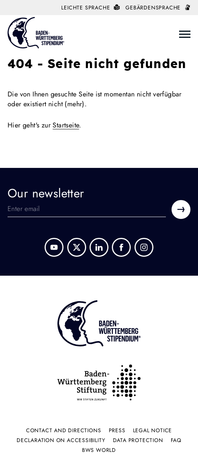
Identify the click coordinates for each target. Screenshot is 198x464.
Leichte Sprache (90, 7)
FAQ (176, 440)
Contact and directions (63, 430)
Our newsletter (46, 193)
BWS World (99, 450)
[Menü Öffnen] (184, 34)
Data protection (138, 440)
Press (117, 430)
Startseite (66, 125)
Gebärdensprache (157, 7)
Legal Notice (152, 430)
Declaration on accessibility (61, 440)
